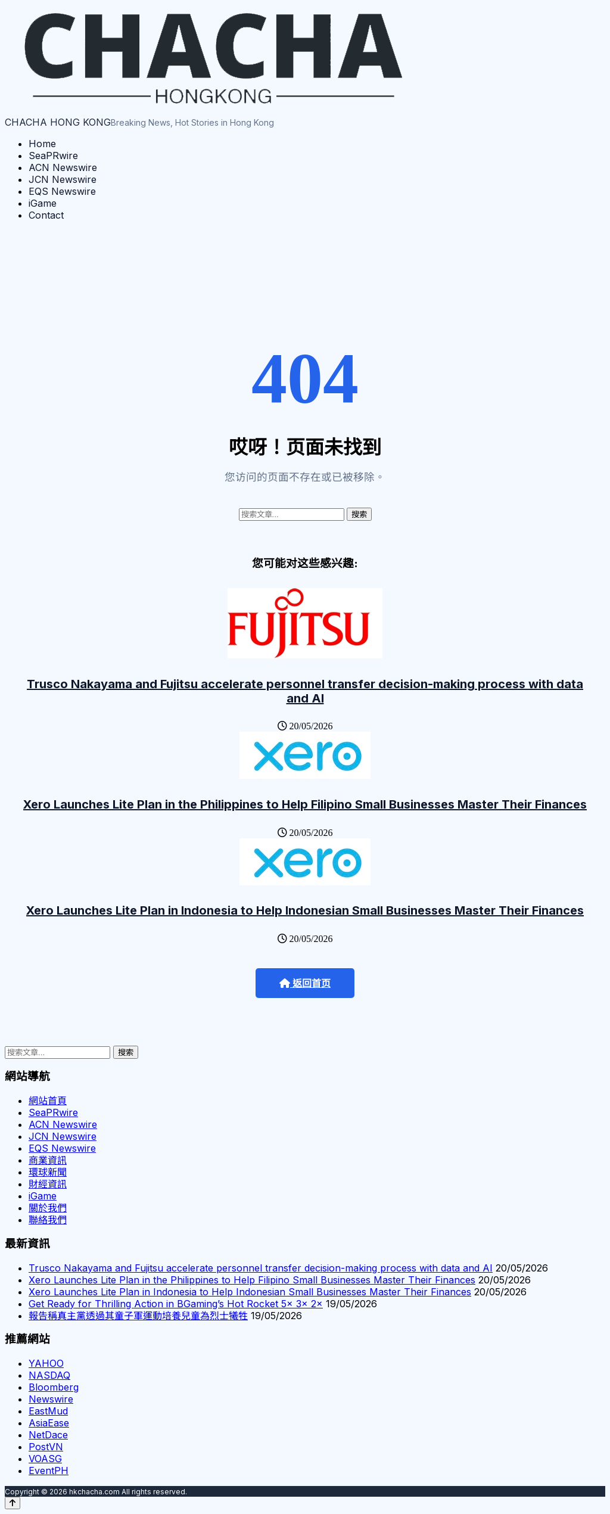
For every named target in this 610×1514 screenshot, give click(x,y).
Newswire (51, 1399)
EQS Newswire (62, 191)
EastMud (48, 1411)
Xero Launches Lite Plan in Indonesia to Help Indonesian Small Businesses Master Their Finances (305, 910)
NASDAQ (49, 1375)
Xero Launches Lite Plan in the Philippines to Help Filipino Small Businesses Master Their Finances (305, 804)
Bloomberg (54, 1387)
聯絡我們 (48, 1220)
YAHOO (46, 1363)
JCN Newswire (63, 179)
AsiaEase (49, 1423)
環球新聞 (48, 1172)
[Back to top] (12, 1503)
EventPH (49, 1470)
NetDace (48, 1435)
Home (42, 144)
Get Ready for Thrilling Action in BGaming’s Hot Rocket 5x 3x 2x (176, 1304)
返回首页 (305, 983)
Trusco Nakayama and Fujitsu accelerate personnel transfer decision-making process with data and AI (305, 691)
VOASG (45, 1459)
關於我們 (48, 1208)
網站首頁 (48, 1100)
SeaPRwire (53, 155)
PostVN (46, 1447)
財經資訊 (48, 1184)
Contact (46, 215)
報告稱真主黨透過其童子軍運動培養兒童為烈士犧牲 (138, 1316)
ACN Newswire (63, 167)
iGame (43, 203)
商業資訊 (48, 1160)
